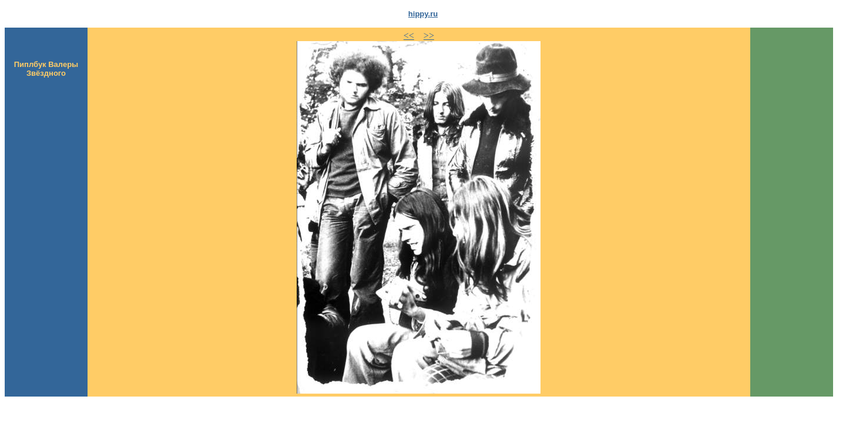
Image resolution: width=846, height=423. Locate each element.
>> (429, 36)
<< (409, 36)
